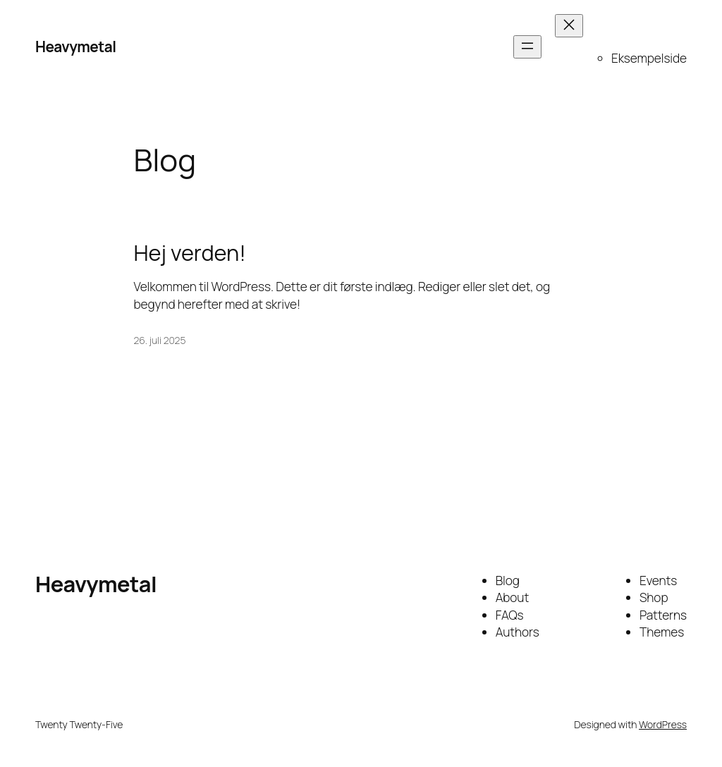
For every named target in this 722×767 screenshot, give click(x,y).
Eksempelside (649, 57)
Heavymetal (75, 46)
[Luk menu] (569, 25)
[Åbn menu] (527, 47)
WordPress (663, 724)
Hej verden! (190, 252)
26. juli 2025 (160, 340)
